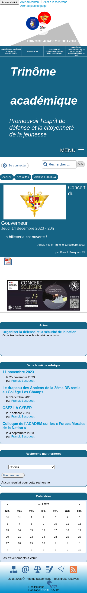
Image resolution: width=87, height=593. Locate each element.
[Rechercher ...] (59, 164)
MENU (68, 150)
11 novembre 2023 (18, 372)
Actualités (23, 177)
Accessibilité (9, 2)
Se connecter (17, 165)
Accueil (6, 177)
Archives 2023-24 (45, 177)
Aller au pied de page (33, 5)
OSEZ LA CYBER (17, 408)
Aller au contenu (30, 2)
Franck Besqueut (70, 252)
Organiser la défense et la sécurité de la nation (39, 332)
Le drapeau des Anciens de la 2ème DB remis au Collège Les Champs (42, 390)
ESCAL (45, 590)
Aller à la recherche (55, 2)
